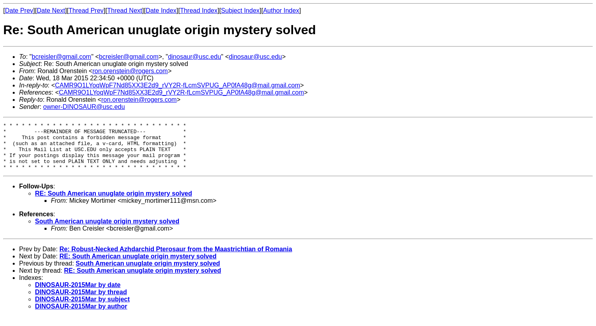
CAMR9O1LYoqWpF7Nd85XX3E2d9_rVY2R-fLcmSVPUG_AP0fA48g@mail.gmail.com (177, 85)
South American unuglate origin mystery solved (107, 230)
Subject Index (240, 10)
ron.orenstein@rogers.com (130, 71)
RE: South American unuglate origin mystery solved (113, 203)
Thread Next (124, 10)
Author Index (281, 10)
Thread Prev (86, 10)
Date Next (51, 10)
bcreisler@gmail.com (61, 56)
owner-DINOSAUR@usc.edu (84, 106)
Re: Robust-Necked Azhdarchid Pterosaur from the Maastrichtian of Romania (175, 258)
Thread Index (198, 10)
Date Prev (19, 10)
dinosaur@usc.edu (194, 56)
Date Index (161, 10)
